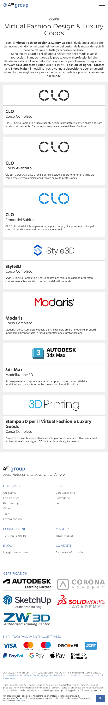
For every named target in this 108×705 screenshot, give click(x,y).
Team (6, 513)
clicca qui (20, 701)
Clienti (7, 508)
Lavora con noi (12, 519)
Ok (100, 698)
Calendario (63, 498)
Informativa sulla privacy (17, 675)
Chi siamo (9, 492)
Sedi (58, 503)
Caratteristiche (65, 492)
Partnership (11, 503)
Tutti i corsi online (15, 535)
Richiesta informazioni (70, 552)
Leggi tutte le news (16, 552)
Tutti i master (64, 535)
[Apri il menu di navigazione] (103, 5)
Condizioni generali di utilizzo (49, 675)
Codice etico (11, 498)
